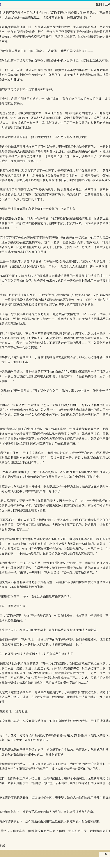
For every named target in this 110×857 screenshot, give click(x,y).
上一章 (103, 854)
